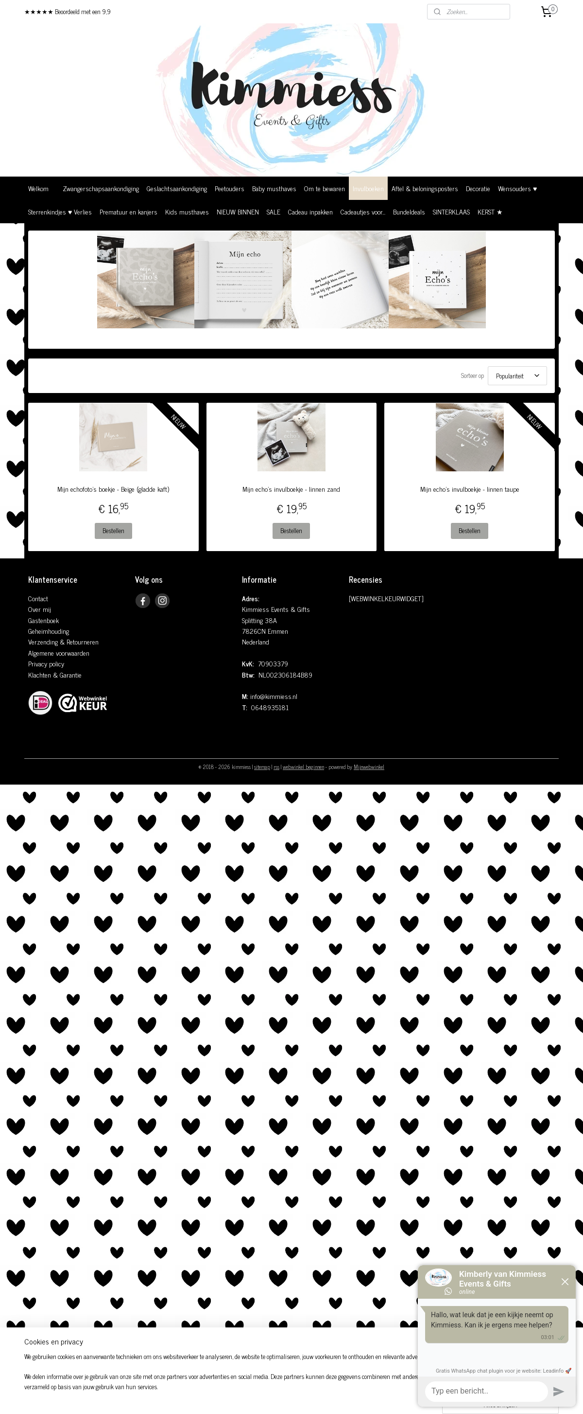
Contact (38, 598)
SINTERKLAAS (451, 211)
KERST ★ (490, 211)
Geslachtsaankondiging (177, 188)
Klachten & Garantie (55, 674)
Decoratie (478, 188)
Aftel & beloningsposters (425, 188)
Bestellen (113, 530)
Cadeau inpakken (310, 211)
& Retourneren (78, 641)
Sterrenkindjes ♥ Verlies (60, 211)
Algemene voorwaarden (58, 652)
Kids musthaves (187, 211)
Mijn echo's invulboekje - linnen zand (291, 488)
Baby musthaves (274, 188)
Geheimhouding (48, 630)
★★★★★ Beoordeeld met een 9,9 (67, 11)
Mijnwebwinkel (369, 766)
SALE (273, 211)
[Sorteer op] (517, 376)
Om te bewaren (324, 188)
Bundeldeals (409, 211)
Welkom (38, 188)
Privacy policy (46, 663)
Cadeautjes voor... (363, 211)
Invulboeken (368, 188)
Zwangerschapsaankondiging (101, 188)
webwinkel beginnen (303, 766)
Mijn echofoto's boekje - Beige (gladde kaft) (113, 488)
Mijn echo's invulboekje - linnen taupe (469, 488)
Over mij (39, 608)
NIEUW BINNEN (238, 211)
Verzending (43, 641)
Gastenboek (43, 620)
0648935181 (270, 707)
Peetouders (229, 188)
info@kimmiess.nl (273, 695)
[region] (227, 1383)
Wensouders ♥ (517, 188)
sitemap (262, 766)
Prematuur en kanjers (128, 211)
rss (276, 766)
